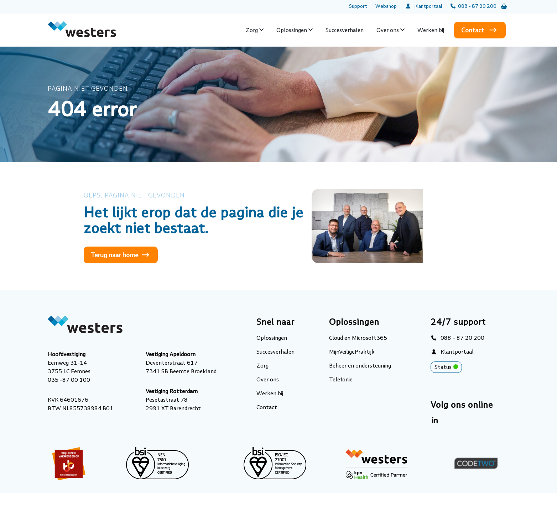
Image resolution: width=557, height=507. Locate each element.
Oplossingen (291, 30)
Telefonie (341, 379)
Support (358, 6)
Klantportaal (423, 6)
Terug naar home (114, 255)
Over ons (387, 30)
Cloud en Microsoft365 (358, 338)
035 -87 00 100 (69, 380)
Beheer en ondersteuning (360, 365)
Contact (472, 30)
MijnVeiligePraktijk (352, 351)
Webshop (386, 6)
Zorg (252, 30)
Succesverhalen (345, 30)
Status (448, 368)
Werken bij (430, 30)
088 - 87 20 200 (473, 6)
